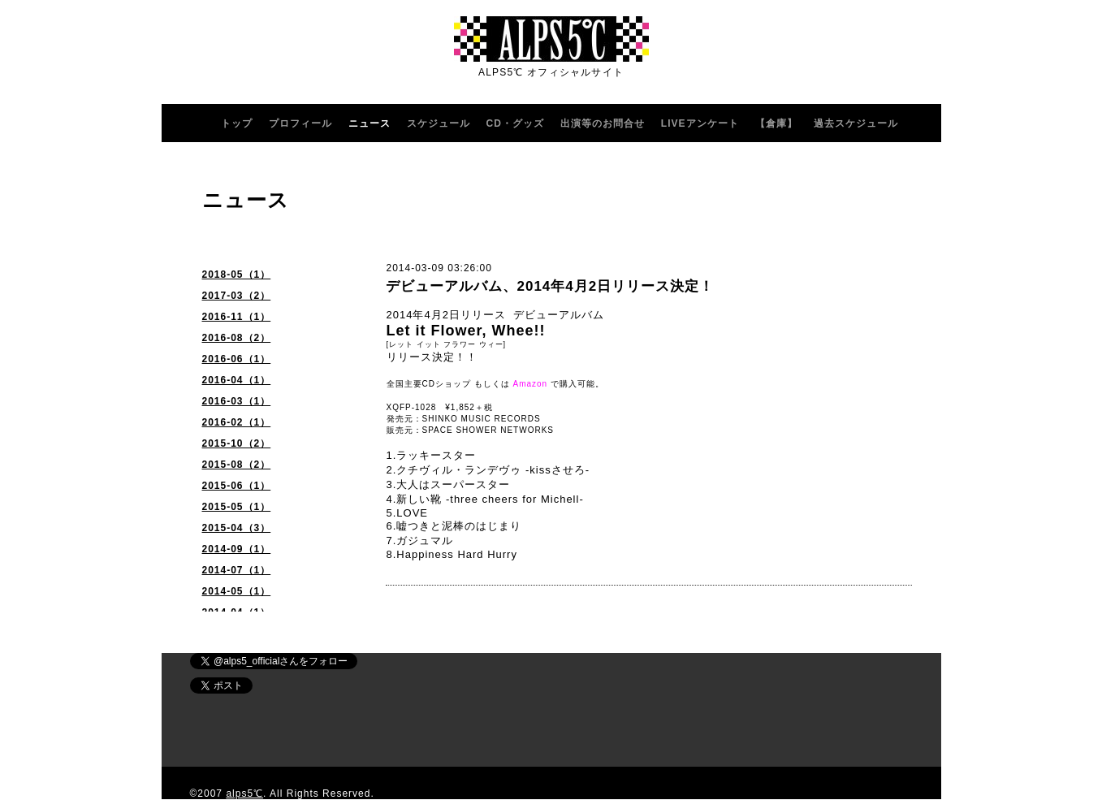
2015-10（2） (236, 443)
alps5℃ (244, 793)
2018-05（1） (236, 274)
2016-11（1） (236, 316)
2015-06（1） (236, 485)
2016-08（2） (236, 338)
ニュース (369, 123)
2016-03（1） (236, 401)
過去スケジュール (856, 123)
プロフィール (300, 123)
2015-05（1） (236, 506)
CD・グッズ (515, 123)
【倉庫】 (776, 123)
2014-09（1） (236, 549)
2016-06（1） (236, 359)
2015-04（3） (236, 528)
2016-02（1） (236, 422)
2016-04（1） (236, 380)
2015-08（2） (236, 464)
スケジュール (438, 123)
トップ (237, 123)
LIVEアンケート (700, 123)
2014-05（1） (236, 591)
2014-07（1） (236, 570)
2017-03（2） (236, 295)
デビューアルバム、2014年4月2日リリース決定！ (550, 286)
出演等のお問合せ (602, 123)
